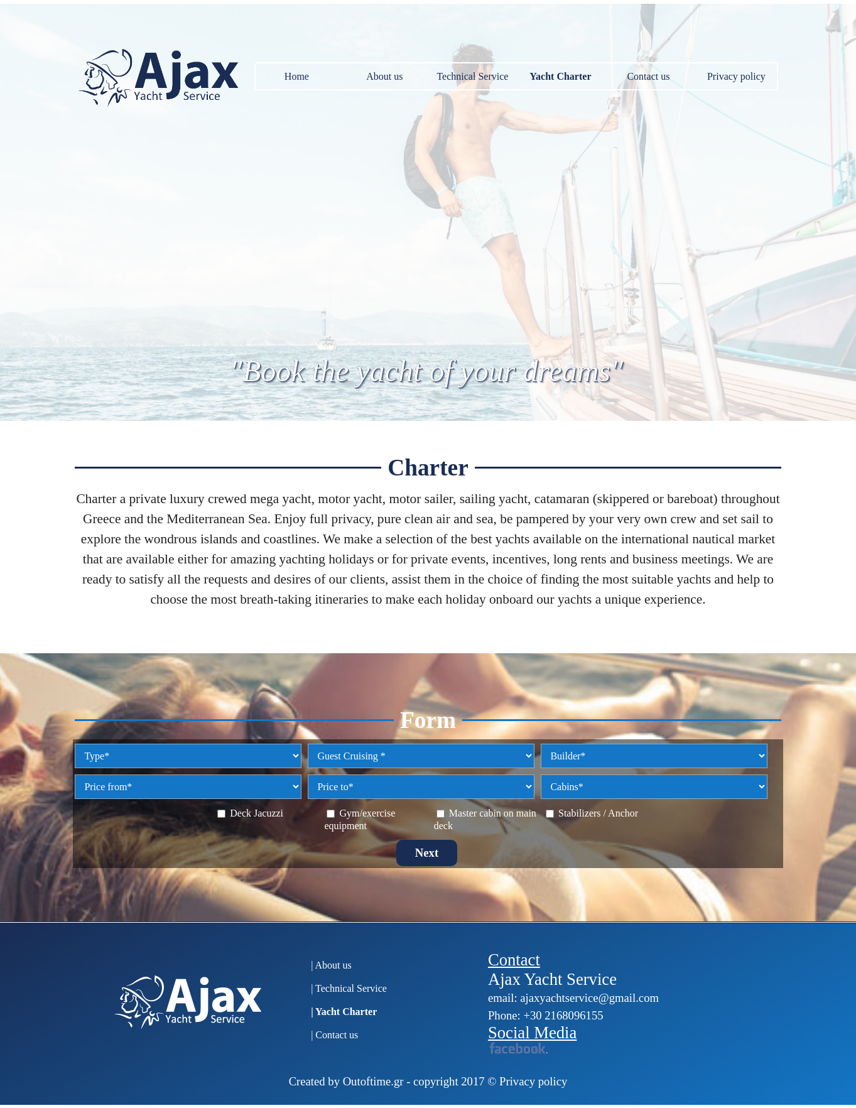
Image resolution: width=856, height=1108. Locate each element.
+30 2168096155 (563, 1015)
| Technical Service (349, 988)
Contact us (648, 76)
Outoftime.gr (373, 1081)
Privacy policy (736, 76)
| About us (331, 965)
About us (384, 76)
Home (296, 76)
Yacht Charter (560, 76)
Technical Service (472, 76)
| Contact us (334, 1034)
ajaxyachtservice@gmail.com (589, 997)
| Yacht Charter (344, 1011)
